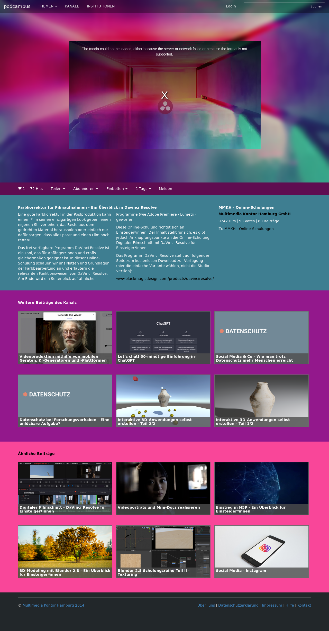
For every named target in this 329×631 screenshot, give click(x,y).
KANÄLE (72, 6)
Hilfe (290, 605)
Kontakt (304, 605)
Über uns (206, 605)
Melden (165, 189)
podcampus (17, 6)
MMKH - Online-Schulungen (249, 229)
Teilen (58, 189)
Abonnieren (85, 189)
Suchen (316, 6)
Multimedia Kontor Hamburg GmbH (254, 214)
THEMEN (47, 6)
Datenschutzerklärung (238, 605)
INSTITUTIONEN (101, 6)
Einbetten (116, 189)
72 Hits (36, 189)
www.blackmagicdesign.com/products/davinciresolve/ (165, 279)
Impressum (272, 605)
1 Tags (143, 189)
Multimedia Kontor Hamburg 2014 (53, 605)
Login (231, 6)
